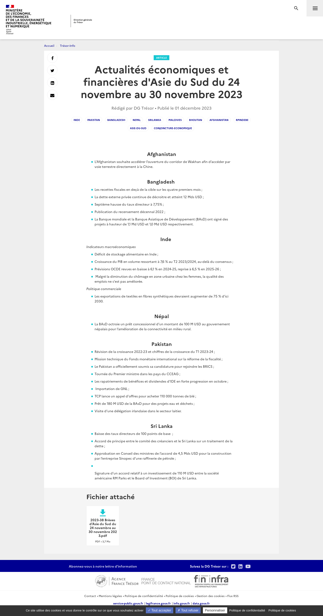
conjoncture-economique (173, 128)
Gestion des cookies (211, 596)
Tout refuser (188, 610)
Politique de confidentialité (144, 596)
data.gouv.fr (201, 603)
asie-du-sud (138, 128)
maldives (175, 120)
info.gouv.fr (181, 603)
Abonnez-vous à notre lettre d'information (103, 566)
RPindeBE (242, 120)
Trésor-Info (67, 45)
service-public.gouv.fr (128, 603)
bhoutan (195, 120)
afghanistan (218, 120)
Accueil (49, 45)
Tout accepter (159, 610)
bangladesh (116, 120)
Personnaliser (215, 610)
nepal (137, 120)
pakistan (93, 120)
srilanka (154, 120)
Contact (90, 596)
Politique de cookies (180, 596)
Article (161, 57)
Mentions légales (110, 596)
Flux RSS (233, 596)
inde (77, 120)
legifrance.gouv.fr (158, 603)
